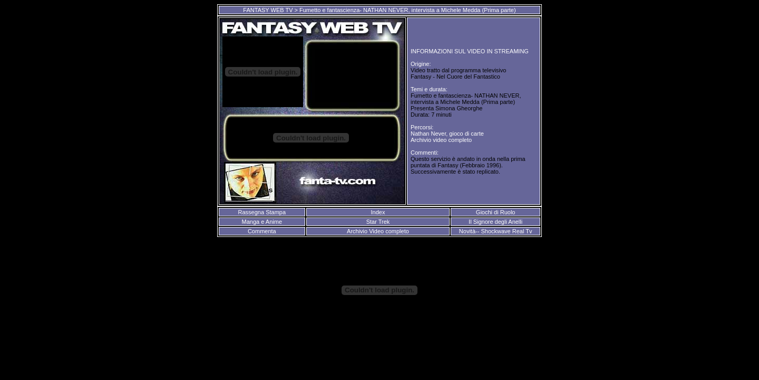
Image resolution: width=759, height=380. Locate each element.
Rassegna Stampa (262, 212)
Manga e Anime (262, 221)
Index (378, 212)
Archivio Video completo (378, 231)
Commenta (262, 231)
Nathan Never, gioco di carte (447, 133)
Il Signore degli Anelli (495, 221)
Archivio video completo (441, 140)
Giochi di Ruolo (495, 212)
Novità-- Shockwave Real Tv (495, 231)
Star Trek (378, 221)
